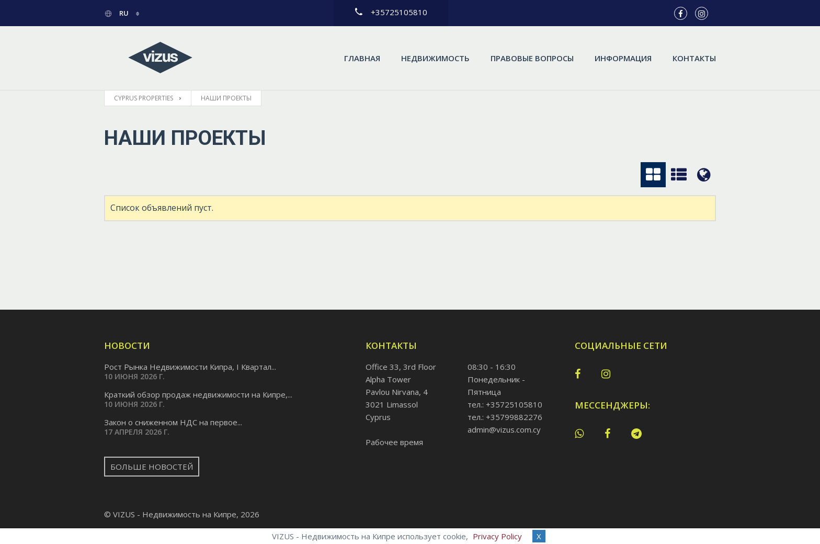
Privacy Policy (497, 536)
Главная (362, 58)
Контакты (694, 58)
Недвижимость (435, 58)
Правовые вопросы (532, 58)
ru (117, 13)
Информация (623, 58)
